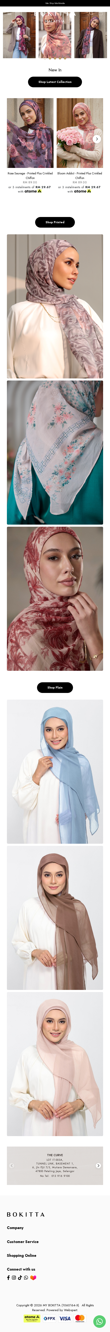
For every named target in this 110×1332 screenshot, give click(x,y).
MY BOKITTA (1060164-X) (61, 1305)
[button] (45, 58)
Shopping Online (21, 1255)
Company (15, 1228)
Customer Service (23, 1241)
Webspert (70, 1310)
